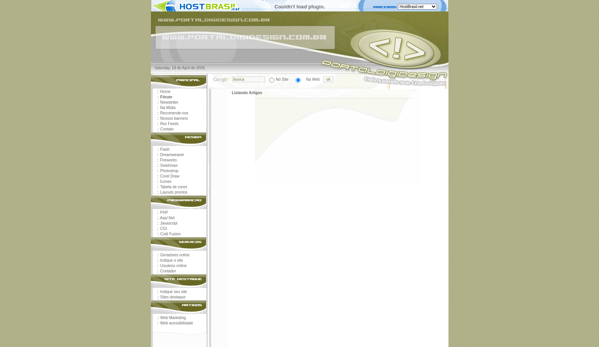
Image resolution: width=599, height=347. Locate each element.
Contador (168, 271)
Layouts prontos (173, 192)
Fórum (166, 97)
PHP (164, 212)
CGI (163, 228)
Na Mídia (167, 108)
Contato (166, 129)
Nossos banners (174, 118)
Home (165, 92)
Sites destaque (172, 297)
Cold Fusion (170, 234)
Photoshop (169, 171)
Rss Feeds (169, 124)
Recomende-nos (174, 113)
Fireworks (168, 160)
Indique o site (171, 260)
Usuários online (173, 266)
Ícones (165, 181)
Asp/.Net (167, 218)
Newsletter (169, 102)
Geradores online (175, 255)
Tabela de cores (173, 187)
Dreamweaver (172, 155)
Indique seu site (173, 292)
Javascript (168, 223)
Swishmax (169, 165)
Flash (164, 149)
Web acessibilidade (176, 323)
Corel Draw (169, 176)
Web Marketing (173, 318)
